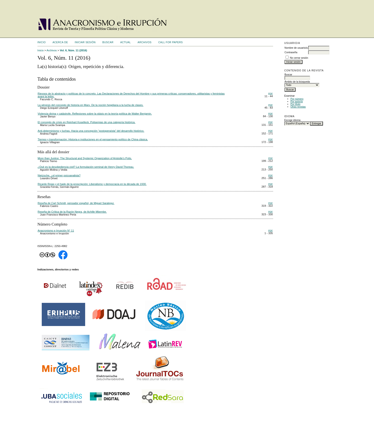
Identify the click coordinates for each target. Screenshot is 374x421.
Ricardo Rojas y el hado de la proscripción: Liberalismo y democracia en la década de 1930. (92, 184)
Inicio (41, 42)
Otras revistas (298, 106)
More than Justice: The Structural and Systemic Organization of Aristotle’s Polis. (85, 158)
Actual (125, 42)
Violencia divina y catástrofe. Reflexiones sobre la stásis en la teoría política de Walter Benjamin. (95, 113)
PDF (270, 93)
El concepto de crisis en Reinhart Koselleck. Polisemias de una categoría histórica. (86, 122)
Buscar (107, 42)
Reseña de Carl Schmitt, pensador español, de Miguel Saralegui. (76, 203)
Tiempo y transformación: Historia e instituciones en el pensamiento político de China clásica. (93, 139)
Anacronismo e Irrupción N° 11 (56, 230)
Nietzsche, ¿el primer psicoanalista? (59, 175)
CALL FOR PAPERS (170, 42)
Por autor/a (297, 101)
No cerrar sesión (299, 58)
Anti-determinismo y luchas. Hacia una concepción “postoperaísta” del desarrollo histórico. (91, 130)
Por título (296, 104)
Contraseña (291, 52)
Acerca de (60, 42)
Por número (297, 99)
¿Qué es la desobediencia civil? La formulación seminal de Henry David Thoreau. (86, 166)
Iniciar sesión (85, 42)
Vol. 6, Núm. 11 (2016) (73, 50)
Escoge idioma (292, 120)
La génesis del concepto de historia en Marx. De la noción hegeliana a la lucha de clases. (90, 105)
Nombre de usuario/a (296, 48)
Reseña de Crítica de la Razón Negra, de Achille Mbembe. (72, 211)
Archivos (144, 42)
